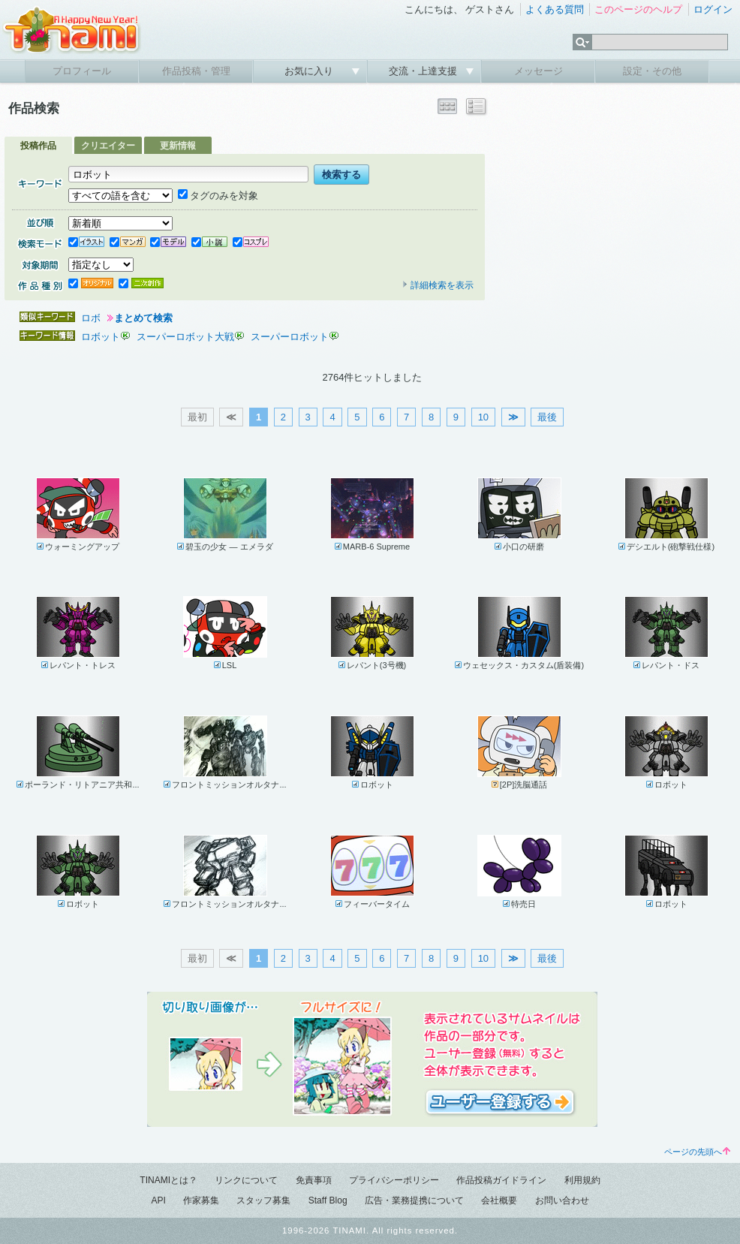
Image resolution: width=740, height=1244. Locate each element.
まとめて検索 (143, 318)
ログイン (712, 9)
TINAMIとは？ (168, 1180)
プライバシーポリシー (394, 1180)
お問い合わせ (562, 1200)
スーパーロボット (290, 336)
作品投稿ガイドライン (501, 1180)
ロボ (91, 318)
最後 (547, 417)
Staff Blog (327, 1200)
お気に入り (310, 71)
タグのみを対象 (218, 195)
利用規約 (582, 1180)
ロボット (100, 336)
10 (483, 417)
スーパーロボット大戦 (185, 336)
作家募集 (201, 1200)
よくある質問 (554, 9)
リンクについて (246, 1180)
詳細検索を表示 (438, 285)
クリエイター (108, 145)
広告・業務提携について (414, 1200)
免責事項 (314, 1180)
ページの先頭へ (697, 1151)
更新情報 (178, 145)
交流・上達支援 (424, 71)
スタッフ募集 (263, 1200)
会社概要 (499, 1200)
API (158, 1200)
